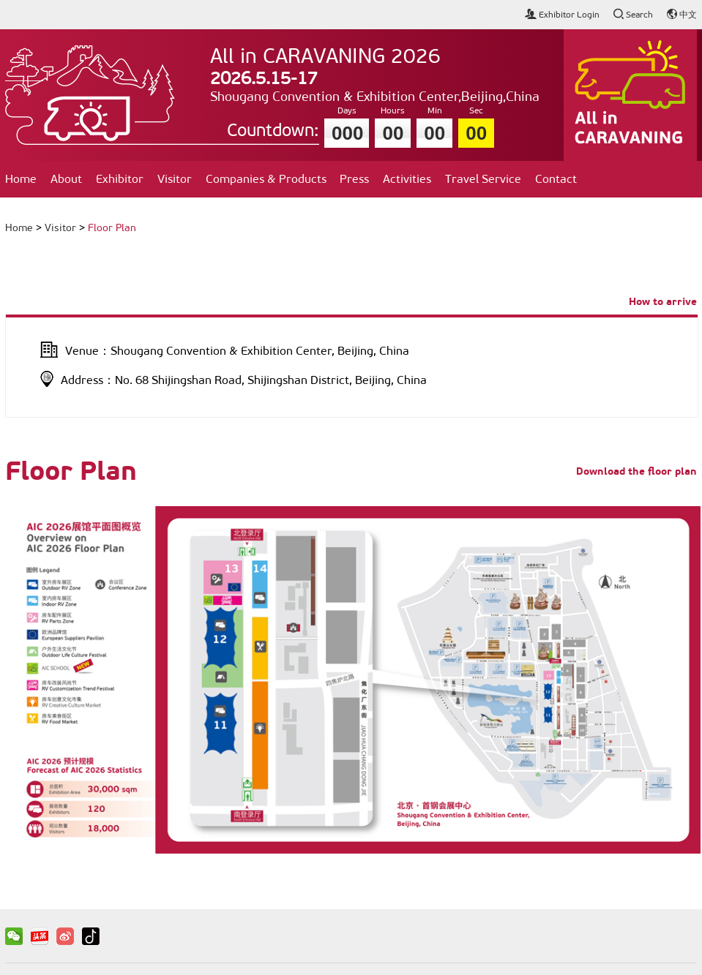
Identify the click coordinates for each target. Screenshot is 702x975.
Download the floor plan (636, 471)
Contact (556, 179)
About (66, 179)
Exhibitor (119, 179)
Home (21, 179)
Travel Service (483, 179)
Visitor (174, 179)
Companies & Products (266, 179)
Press (354, 179)
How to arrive (663, 301)
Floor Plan (112, 228)
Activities (407, 179)
